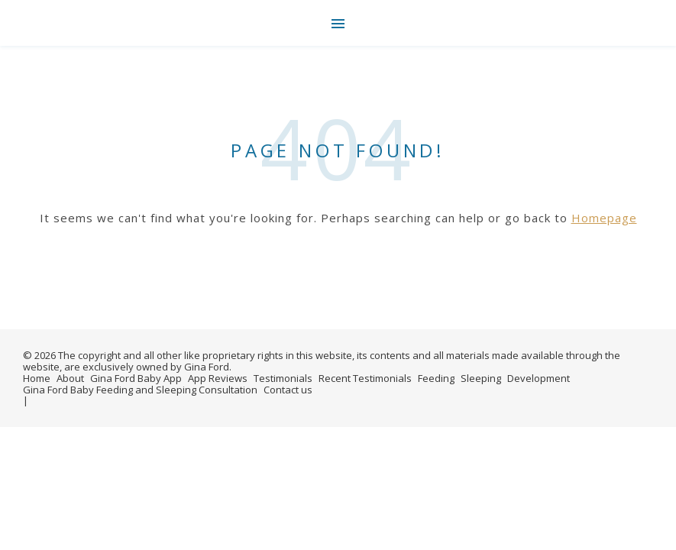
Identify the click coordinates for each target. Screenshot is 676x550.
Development (538, 378)
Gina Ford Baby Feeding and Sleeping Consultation (140, 389)
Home (36, 378)
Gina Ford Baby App (136, 378)
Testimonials (283, 378)
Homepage (604, 217)
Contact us (288, 389)
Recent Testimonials (365, 378)
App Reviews (217, 378)
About (70, 378)
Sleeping (481, 378)
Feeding (436, 378)
